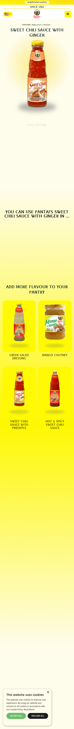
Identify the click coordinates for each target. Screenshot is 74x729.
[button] (68, 14)
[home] (37, 14)
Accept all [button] (16, 715)
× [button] (48, 692)
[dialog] (27, 707)
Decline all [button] (38, 715)
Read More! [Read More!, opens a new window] (29, 709)
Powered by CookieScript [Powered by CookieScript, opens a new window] (27, 722)
